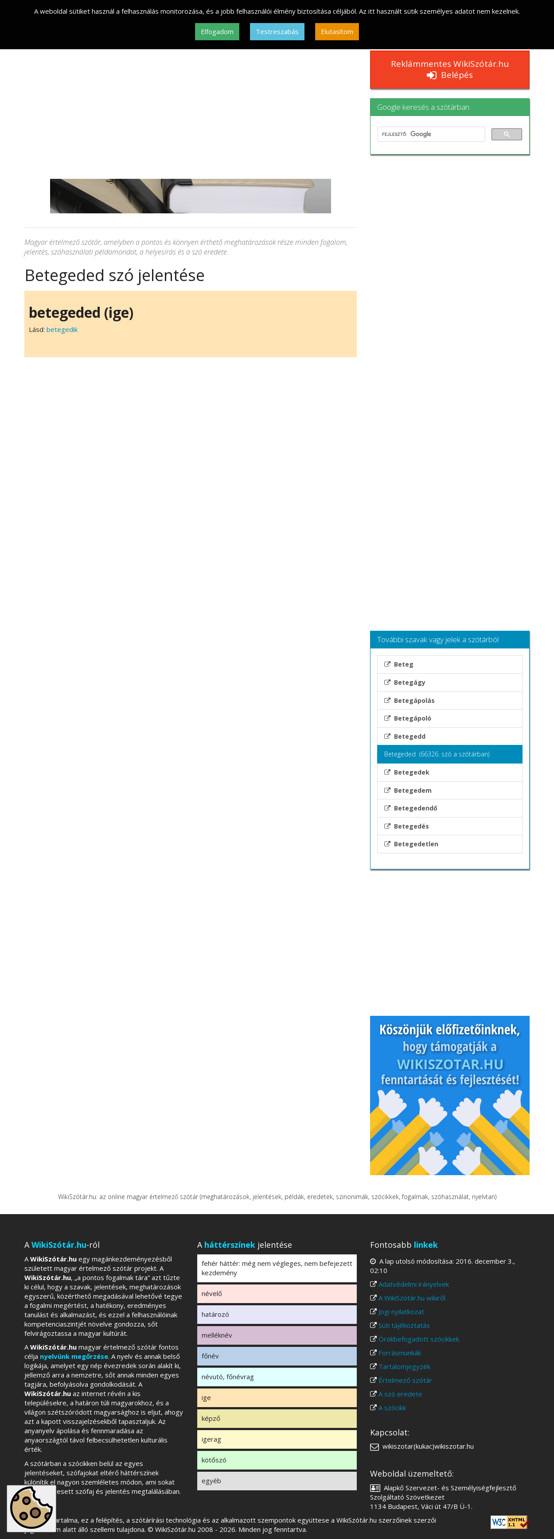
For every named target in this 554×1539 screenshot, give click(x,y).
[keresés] (430, 134)
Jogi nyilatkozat (401, 1311)
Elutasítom (337, 31)
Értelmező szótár (405, 1380)
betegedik (62, 329)
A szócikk (392, 1407)
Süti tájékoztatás (404, 1325)
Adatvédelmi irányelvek (413, 1284)
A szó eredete (400, 1393)
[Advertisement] (191, 112)
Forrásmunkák (399, 1352)
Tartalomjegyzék (404, 1366)
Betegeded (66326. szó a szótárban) (436, 754)
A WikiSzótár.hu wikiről (411, 1297)
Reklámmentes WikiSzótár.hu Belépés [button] (450, 69)
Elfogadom (217, 31)
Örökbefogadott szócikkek (418, 1339)
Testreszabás (277, 31)
